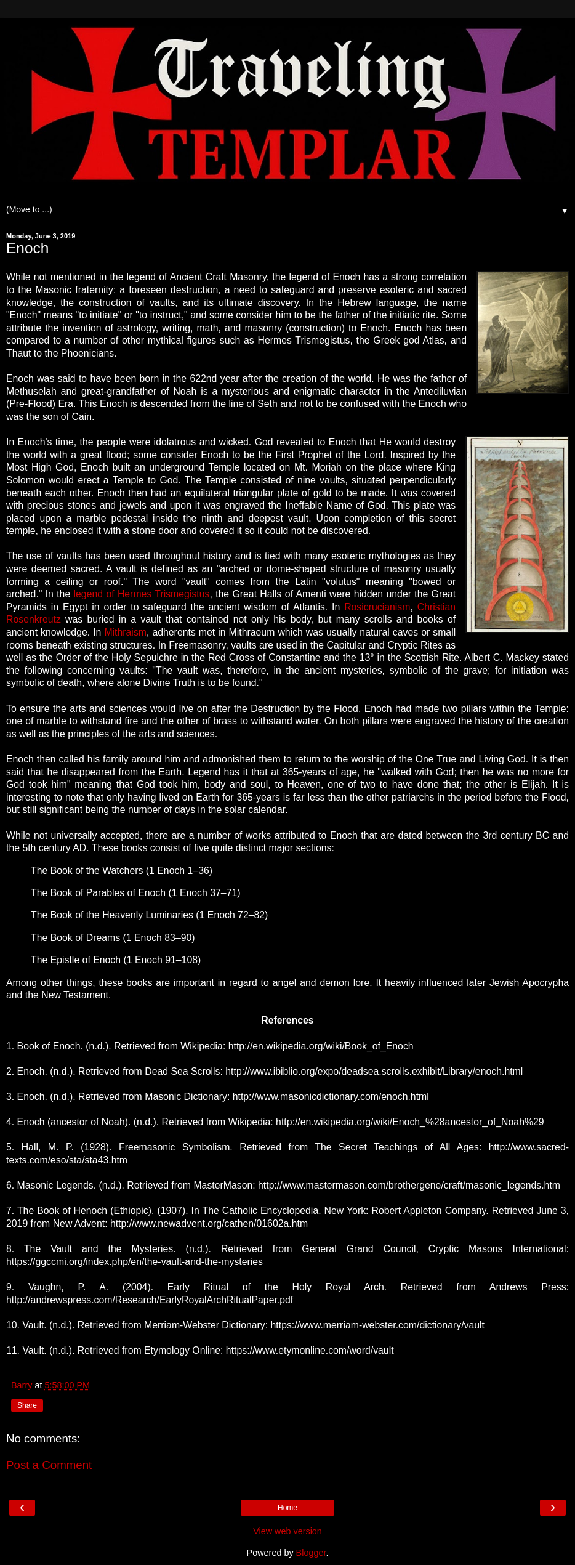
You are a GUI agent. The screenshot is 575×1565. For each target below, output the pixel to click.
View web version (287, 1531)
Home (287, 1507)
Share (27, 1405)
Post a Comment (49, 1464)
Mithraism (125, 632)
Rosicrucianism (377, 607)
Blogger (311, 1553)
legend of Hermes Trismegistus (142, 594)
